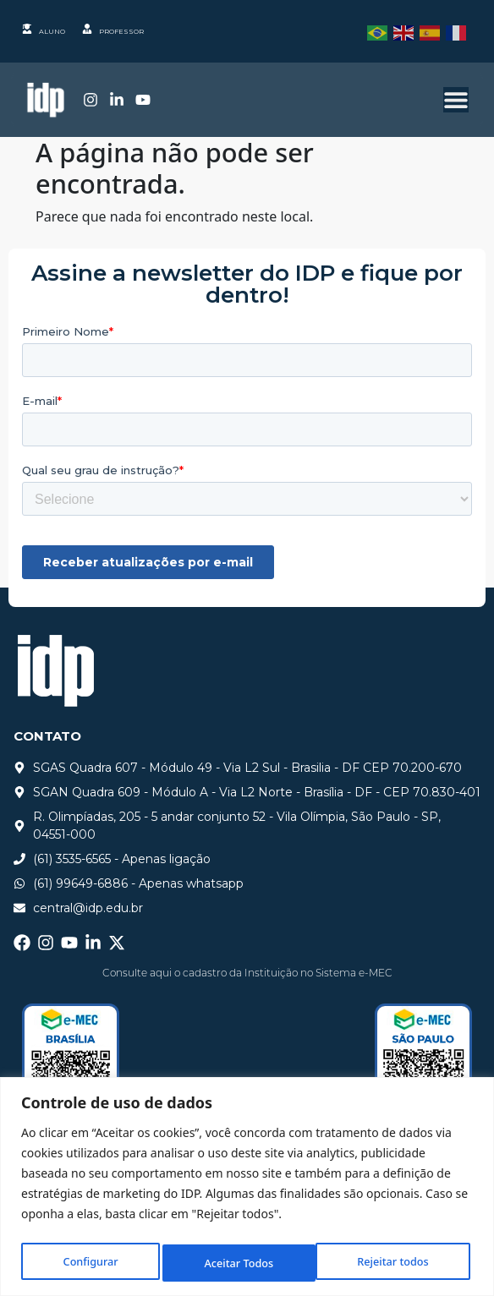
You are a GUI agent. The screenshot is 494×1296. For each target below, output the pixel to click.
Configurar (88, 1263)
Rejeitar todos (239, 1263)
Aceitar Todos (398, 1263)
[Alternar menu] (456, 99)
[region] (247, 1188)
